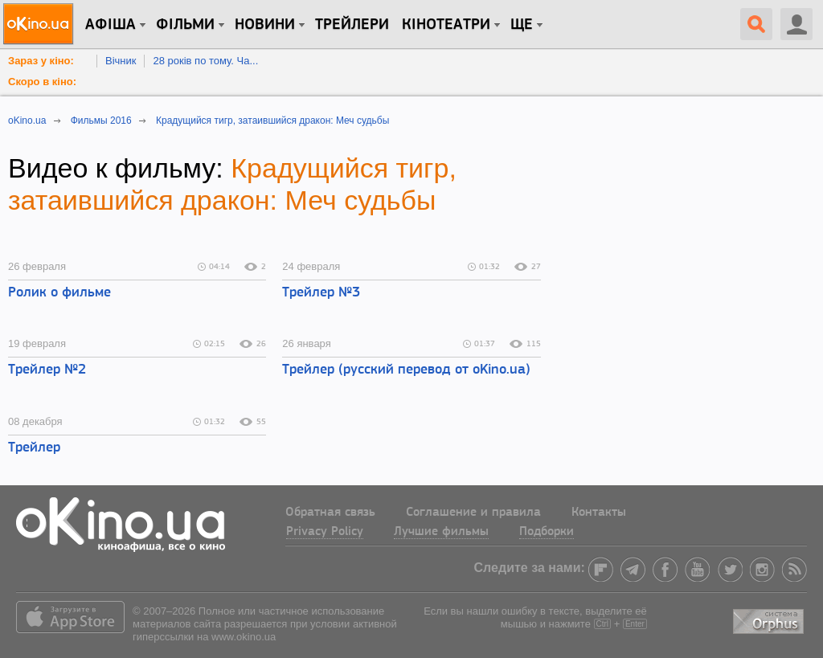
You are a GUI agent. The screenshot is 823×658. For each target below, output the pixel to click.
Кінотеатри (446, 25)
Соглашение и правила (473, 512)
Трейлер (34, 448)
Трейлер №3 (321, 292)
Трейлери (352, 25)
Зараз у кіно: (41, 61)
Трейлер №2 (47, 370)
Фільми (185, 25)
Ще (521, 25)
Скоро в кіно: (42, 82)
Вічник (120, 61)
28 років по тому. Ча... (205, 61)
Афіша (110, 25)
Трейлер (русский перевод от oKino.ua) (406, 370)
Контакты (598, 512)
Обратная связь (330, 512)
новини (265, 25)
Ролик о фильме (59, 292)
